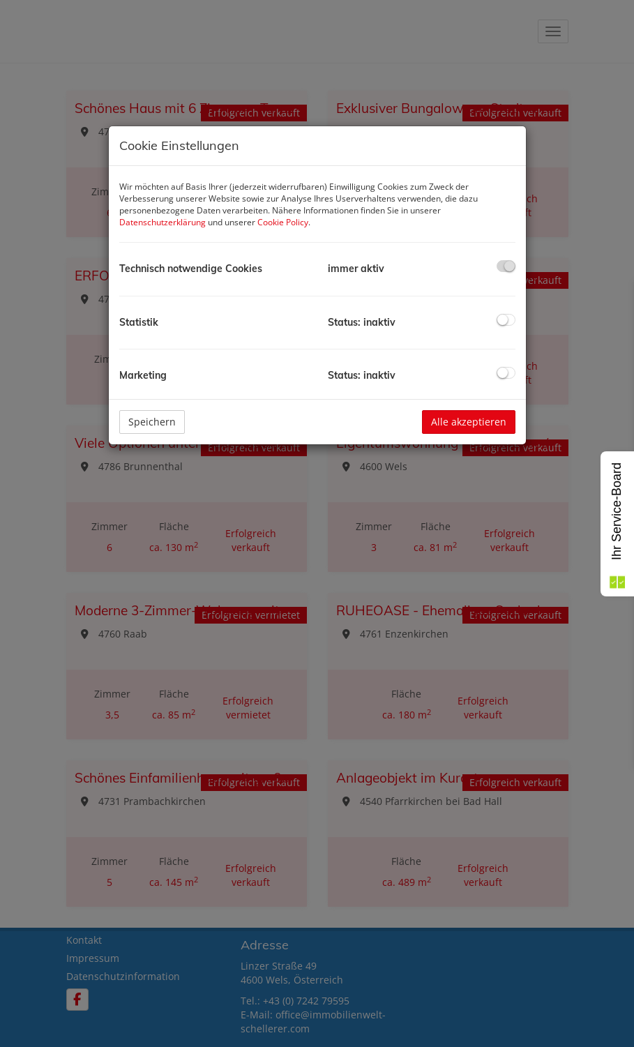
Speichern (152, 421)
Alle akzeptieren (468, 421)
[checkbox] (506, 266)
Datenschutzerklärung (162, 222)
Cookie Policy (282, 222)
